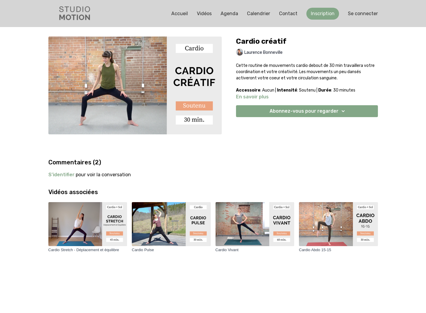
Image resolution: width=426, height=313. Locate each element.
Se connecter (363, 13)
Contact (288, 13)
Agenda (229, 13)
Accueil (179, 13)
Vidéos (204, 13)
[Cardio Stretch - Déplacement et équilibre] (87, 250)
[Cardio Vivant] (255, 250)
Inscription (323, 13)
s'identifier (61, 174)
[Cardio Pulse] (171, 250)
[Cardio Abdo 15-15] (338, 250)
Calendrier (258, 13)
